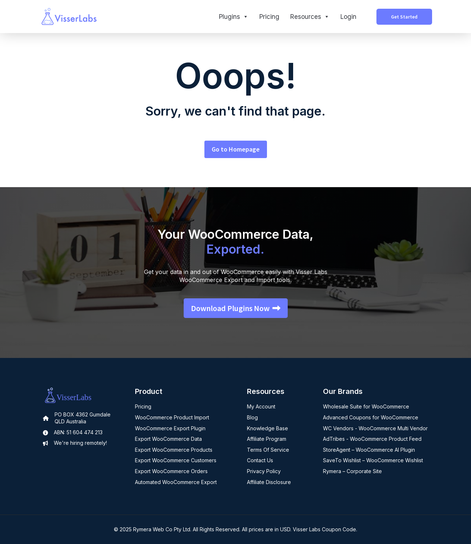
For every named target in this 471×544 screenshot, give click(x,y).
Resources (310, 16)
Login (348, 16)
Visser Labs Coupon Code (324, 529)
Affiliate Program (266, 439)
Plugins (233, 16)
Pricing (269, 16)
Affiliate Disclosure (269, 482)
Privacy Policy (264, 471)
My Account (261, 406)
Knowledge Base (267, 428)
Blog (252, 417)
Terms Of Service (268, 450)
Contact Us (260, 460)
